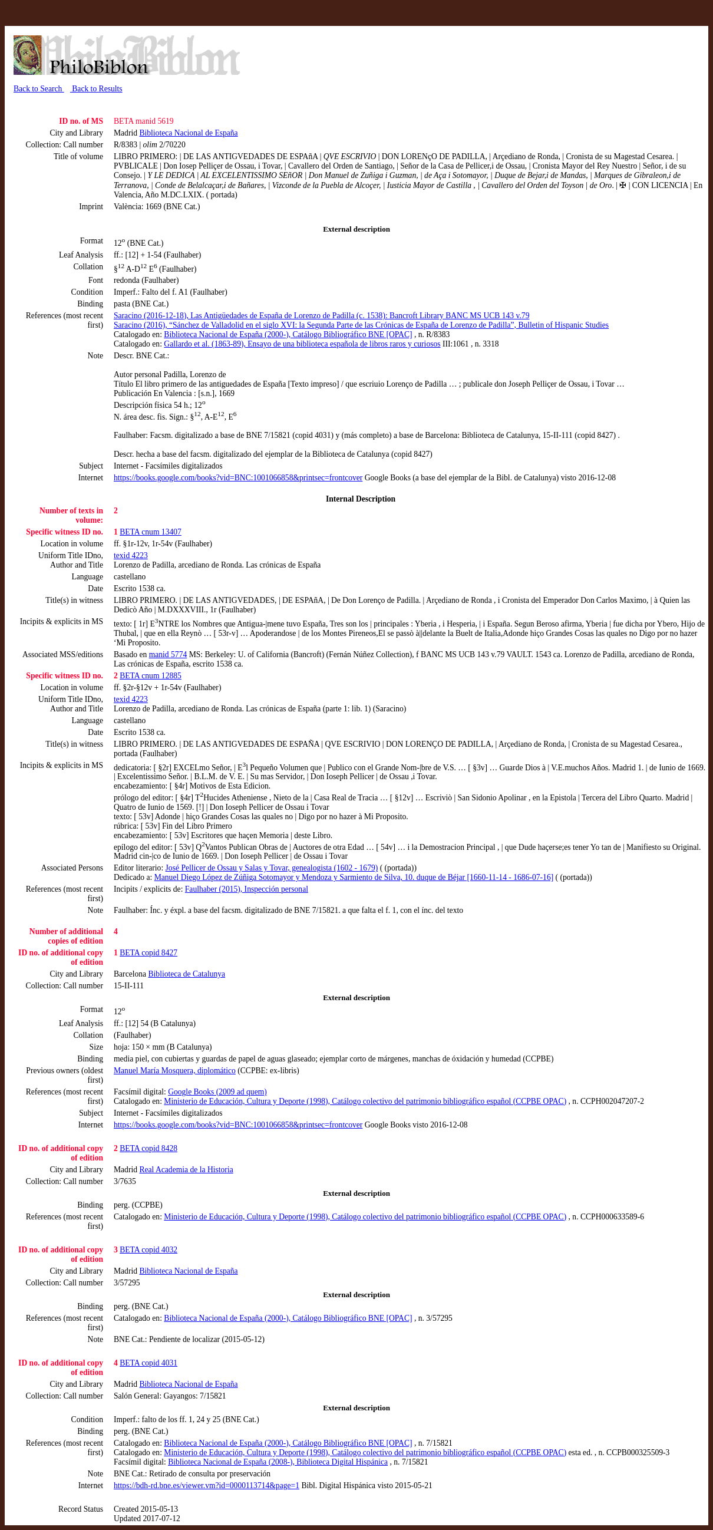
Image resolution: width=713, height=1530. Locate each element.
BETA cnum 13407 (150, 531)
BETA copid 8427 (148, 952)
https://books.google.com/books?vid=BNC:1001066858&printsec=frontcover (238, 477)
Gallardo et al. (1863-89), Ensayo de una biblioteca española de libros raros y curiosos (302, 343)
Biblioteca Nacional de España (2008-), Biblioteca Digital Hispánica (278, 1462)
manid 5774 (168, 654)
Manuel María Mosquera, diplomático (175, 1070)
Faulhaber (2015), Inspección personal (246, 889)
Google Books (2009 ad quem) (217, 1091)
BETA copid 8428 (148, 1148)
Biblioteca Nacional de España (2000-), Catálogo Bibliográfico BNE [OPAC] (288, 334)
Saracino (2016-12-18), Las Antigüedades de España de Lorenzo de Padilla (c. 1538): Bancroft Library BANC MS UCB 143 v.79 (321, 315)
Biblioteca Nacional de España (188, 132)
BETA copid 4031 (148, 1362)
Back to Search (39, 88)
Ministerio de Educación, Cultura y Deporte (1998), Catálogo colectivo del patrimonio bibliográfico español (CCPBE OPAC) (365, 1101)
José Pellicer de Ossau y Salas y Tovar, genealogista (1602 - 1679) (272, 867)
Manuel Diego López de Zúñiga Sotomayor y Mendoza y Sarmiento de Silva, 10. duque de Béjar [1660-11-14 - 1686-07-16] (354, 877)
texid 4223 (131, 555)
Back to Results (96, 88)
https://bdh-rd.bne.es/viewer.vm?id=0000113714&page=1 (206, 1485)
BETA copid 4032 (148, 1249)
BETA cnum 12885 (150, 675)
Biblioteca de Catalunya (187, 974)
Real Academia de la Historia (186, 1169)
